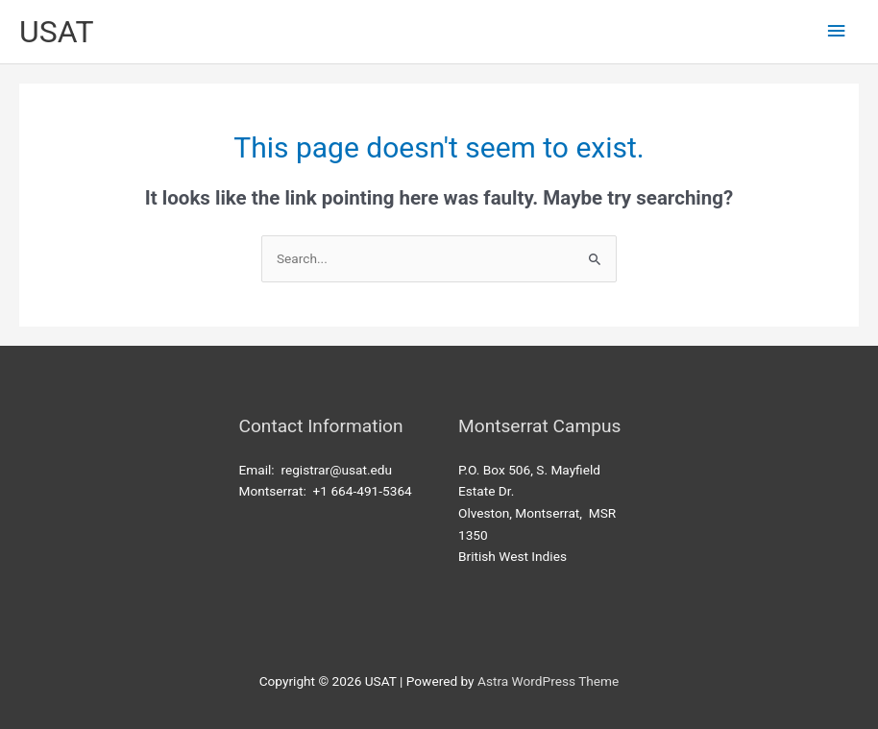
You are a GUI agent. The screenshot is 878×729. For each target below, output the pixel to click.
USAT (56, 31)
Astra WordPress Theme (548, 681)
